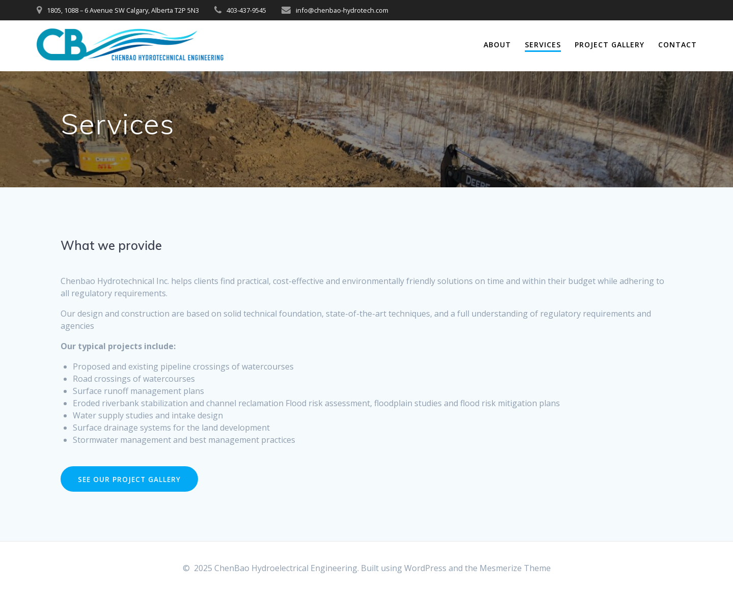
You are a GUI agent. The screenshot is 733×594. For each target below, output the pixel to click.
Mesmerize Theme (515, 568)
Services (543, 44)
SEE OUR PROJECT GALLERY (129, 479)
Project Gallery (609, 44)
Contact (677, 44)
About (497, 44)
